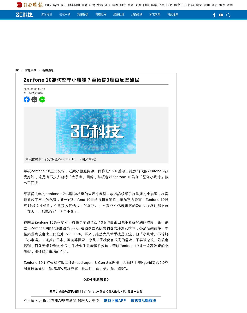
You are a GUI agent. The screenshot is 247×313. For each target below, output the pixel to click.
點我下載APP (115, 300)
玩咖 (207, 5)
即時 (48, 5)
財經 (146, 5)
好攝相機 (136, 14)
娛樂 (154, 5)
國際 (115, 5)
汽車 (162, 5)
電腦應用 (100, 14)
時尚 (169, 5)
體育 (177, 5)
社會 (92, 5)
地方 (123, 5)
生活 (100, 5)
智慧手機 (64, 14)
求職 (230, 5)
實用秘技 (82, 14)
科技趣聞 (172, 14)
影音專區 (46, 14)
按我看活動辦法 (143, 300)
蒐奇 (131, 5)
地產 (222, 5)
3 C (184, 5)
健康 (108, 5)
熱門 (56, 5)
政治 (64, 5)
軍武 (84, 5)
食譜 (214, 5)
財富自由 (74, 5)
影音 (139, 5)
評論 (191, 5)
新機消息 (48, 70)
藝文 (199, 5)
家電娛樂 (154, 14)
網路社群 (118, 14)
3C (17, 70)
